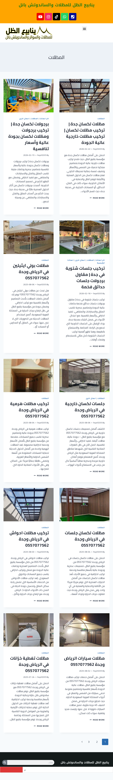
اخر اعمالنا (44, 118)
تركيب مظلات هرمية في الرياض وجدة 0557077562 (29, 410)
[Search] (4, 762)
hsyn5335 (97, 149)
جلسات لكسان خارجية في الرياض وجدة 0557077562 (85, 410)
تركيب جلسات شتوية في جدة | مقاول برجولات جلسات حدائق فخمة (85, 277)
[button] (84, 28)
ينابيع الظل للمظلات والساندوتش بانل (56, 5)
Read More (97, 198)
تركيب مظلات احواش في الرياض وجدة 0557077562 (29, 539)
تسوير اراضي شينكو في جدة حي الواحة (41, 770)
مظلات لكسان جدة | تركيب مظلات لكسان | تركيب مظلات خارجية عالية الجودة (84, 133)
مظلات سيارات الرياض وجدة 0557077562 (84, 661)
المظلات (101, 118)
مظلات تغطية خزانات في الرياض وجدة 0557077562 (29, 664)
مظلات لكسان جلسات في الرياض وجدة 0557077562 (85, 539)
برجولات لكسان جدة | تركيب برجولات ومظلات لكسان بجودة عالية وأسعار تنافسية (28, 136)
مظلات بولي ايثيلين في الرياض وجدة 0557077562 (31, 272)
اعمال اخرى (24, 118)
